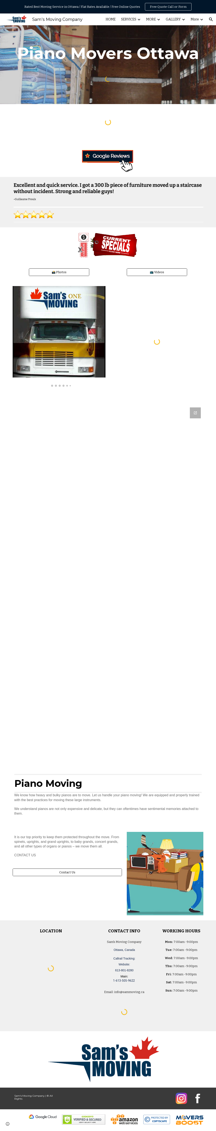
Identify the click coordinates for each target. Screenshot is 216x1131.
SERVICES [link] (128, 19)
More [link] (195, 19)
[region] (108, 6)
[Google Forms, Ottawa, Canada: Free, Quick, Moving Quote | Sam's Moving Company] (108, 584)
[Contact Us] (67, 872)
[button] (211, 19)
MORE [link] (151, 19)
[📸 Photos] (59, 272)
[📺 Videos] (157, 272)
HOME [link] (111, 19)
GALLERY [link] (173, 19)
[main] (108, 53)
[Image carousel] (59, 336)
